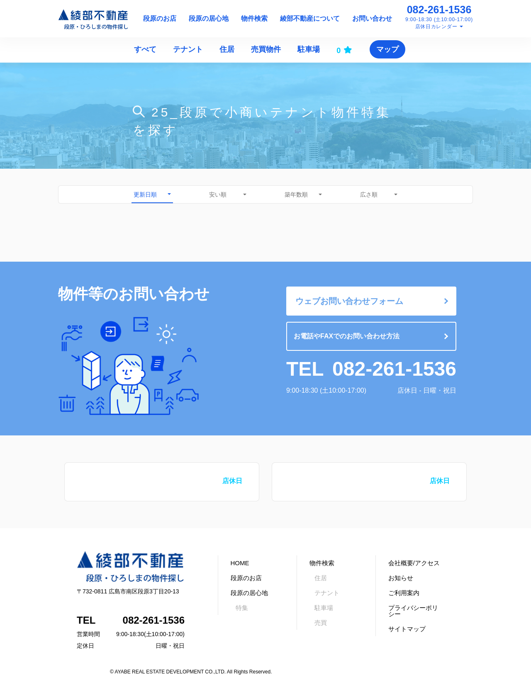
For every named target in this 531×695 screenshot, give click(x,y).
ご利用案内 (403, 592)
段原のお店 (159, 18)
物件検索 (254, 18)
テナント (188, 49)
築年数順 (296, 194)
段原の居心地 (209, 18)
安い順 (218, 194)
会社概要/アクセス (414, 562)
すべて (145, 49)
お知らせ (400, 577)
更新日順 (145, 194)
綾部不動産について (310, 18)
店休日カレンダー (436, 26)
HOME (240, 562)
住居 (226, 49)
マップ (387, 49)
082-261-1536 (439, 9)
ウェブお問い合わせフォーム (349, 301)
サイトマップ (407, 628)
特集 (242, 607)
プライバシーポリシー (413, 610)
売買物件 (266, 49)
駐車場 (308, 49)
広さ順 (369, 194)
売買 (320, 622)
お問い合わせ (372, 18)
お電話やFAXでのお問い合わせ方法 (346, 336)
